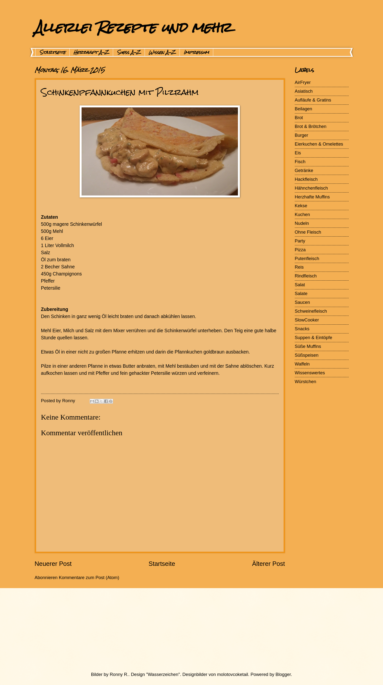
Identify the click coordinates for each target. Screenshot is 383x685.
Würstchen (305, 381)
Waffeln (302, 363)
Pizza (300, 249)
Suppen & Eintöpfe (313, 337)
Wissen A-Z (162, 52)
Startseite (52, 52)
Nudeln (302, 223)
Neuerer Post (53, 563)
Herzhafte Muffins (312, 196)
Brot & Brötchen (311, 126)
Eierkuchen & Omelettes (319, 144)
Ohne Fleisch (308, 232)
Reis (299, 267)
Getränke (304, 170)
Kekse (301, 205)
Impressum (196, 52)
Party (300, 240)
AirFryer (303, 82)
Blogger (283, 674)
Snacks (302, 328)
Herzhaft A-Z (91, 52)
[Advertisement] (180, 629)
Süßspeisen (307, 355)
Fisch (300, 161)
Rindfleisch (306, 275)
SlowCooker (307, 319)
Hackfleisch (306, 179)
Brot (299, 117)
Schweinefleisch (311, 311)
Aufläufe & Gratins (313, 100)
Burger (301, 135)
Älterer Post (268, 563)
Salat (300, 284)
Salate (301, 293)
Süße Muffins (308, 346)
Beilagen (303, 108)
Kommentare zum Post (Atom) (89, 577)
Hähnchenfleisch (311, 188)
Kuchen (302, 214)
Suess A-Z (129, 52)
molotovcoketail (232, 674)
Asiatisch (304, 91)
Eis (298, 152)
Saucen (302, 302)
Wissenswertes (310, 372)
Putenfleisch (307, 258)
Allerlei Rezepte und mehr (133, 27)
